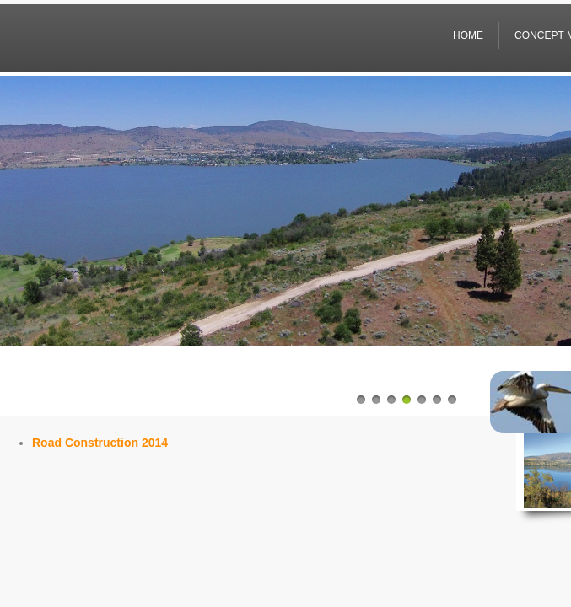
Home (468, 35)
